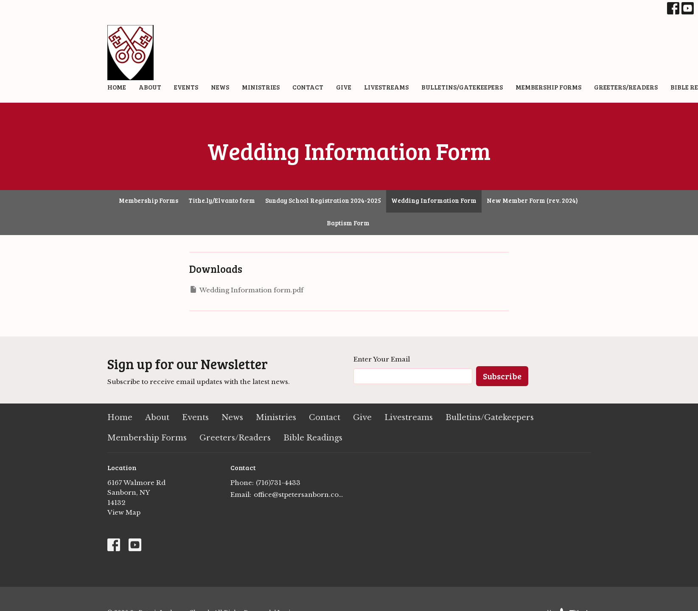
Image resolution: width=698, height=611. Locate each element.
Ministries (261, 87)
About (150, 87)
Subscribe (502, 376)
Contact (307, 87)
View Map (123, 512)
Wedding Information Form (434, 200)
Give (343, 87)
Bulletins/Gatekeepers (462, 87)
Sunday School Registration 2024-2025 (323, 200)
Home (116, 87)
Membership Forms (548, 87)
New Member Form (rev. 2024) (532, 200)
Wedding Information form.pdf (246, 289)
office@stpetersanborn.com (299, 494)
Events (186, 87)
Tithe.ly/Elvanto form (221, 200)
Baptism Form (348, 223)
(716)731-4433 (278, 483)
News (220, 87)
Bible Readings (312, 438)
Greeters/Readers (626, 87)
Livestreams (386, 87)
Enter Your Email (381, 359)
